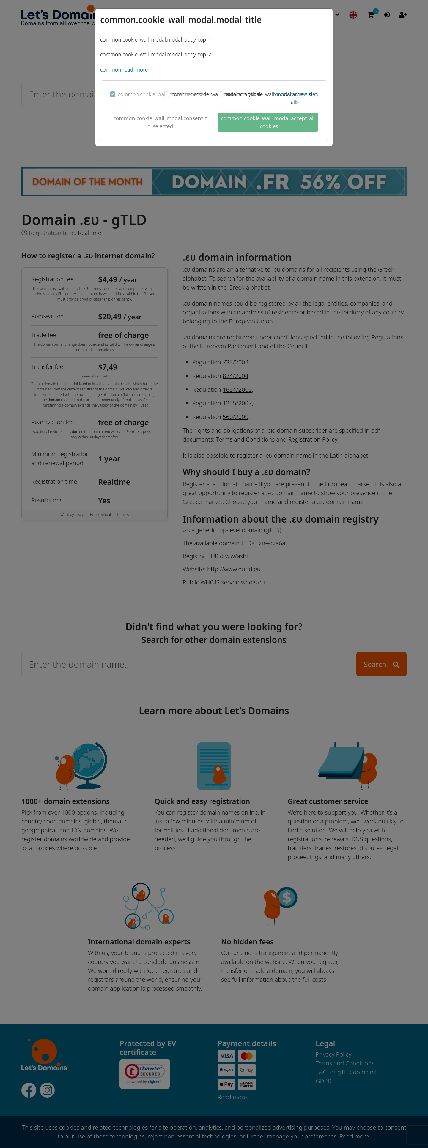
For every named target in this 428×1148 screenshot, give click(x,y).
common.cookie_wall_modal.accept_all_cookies (268, 122)
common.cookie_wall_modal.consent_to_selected (160, 122)
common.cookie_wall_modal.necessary (163, 94)
